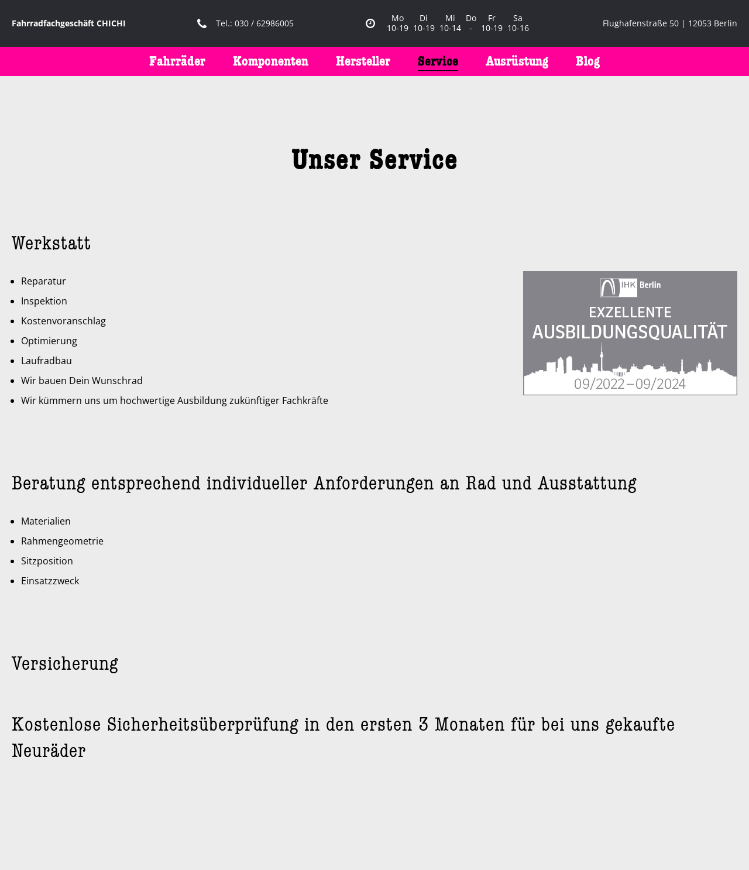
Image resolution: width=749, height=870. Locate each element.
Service (438, 61)
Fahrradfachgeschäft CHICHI (69, 24)
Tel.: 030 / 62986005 (255, 24)
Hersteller (363, 61)
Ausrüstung (517, 61)
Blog (588, 61)
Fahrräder (177, 61)
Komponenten (270, 61)
